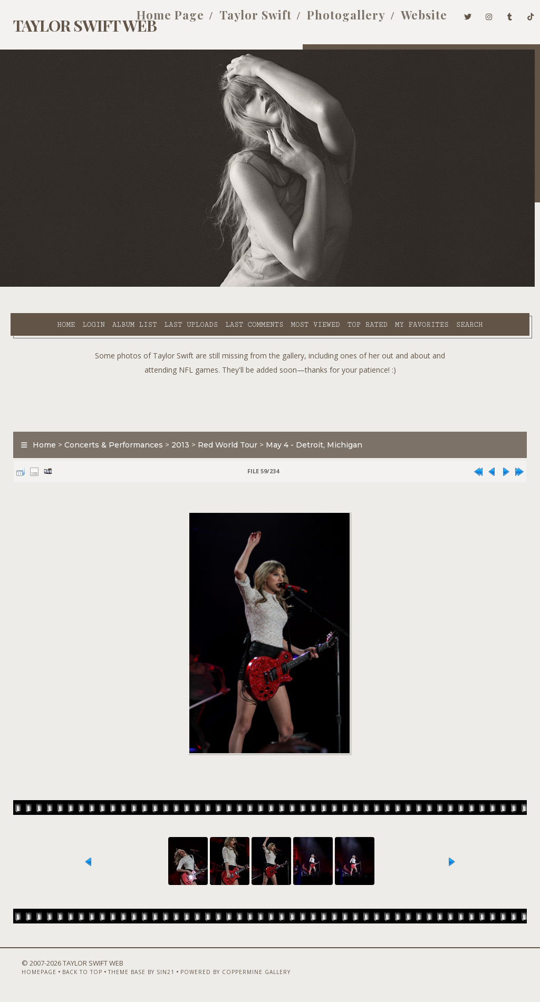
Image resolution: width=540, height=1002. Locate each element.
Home (35, 285)
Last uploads (160, 285)
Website (408, 20)
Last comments (224, 285)
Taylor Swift (240, 20)
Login (63, 285)
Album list (104, 285)
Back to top (66, 974)
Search (221, 297)
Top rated (336, 285)
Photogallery (330, 20)
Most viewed (284, 285)
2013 (175, 430)
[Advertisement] (270, 386)
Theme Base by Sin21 (125, 974)
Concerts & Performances (108, 430)
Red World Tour (222, 430)
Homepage (22, 974)
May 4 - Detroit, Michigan (309, 430)
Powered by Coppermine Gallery (219, 974)
